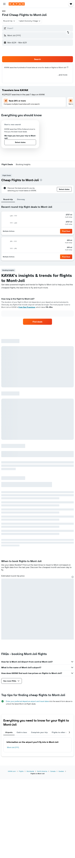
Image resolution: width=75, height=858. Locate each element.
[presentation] (67, 67)
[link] (37, 322)
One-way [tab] (21, 199)
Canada (52, 771)
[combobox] (9, 20)
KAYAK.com (12, 771)
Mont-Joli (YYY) (13, 747)
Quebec (61, 771)
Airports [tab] (9, 732)
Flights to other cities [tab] (61, 732)
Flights (21, 771)
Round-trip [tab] (8, 199)
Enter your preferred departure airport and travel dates (27, 701)
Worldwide (30, 771)
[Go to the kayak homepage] (17, 3)
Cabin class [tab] (22, 732)
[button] (4, 4)
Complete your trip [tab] (39, 732)
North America (42, 771)
